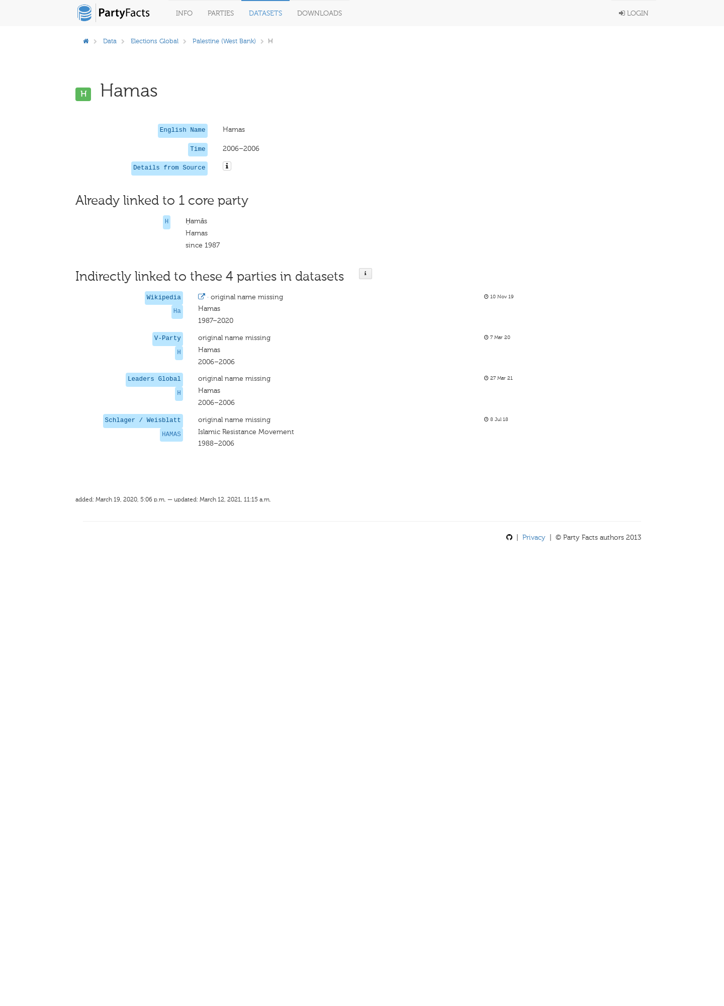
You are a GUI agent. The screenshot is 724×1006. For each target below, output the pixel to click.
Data (110, 41)
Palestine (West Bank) (224, 41)
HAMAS (171, 434)
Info (184, 13)
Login (634, 13)
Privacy (534, 537)
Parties (221, 13)
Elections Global (154, 41)
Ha (177, 311)
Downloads (319, 13)
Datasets (265, 13)
